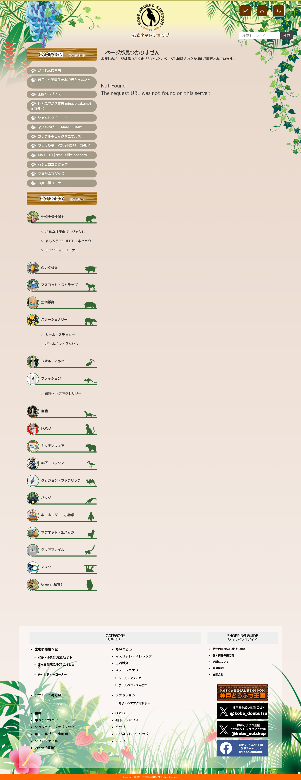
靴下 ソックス (52, 463)
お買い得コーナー (47, 183)
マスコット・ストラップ (59, 284)
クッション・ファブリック (61, 480)
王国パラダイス (46, 94)
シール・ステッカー (60, 334)
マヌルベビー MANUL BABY (56, 127)
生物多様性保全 (52, 216)
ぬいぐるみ (49, 267)
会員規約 (218, 668)
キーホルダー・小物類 (57, 515)
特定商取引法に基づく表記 (229, 649)
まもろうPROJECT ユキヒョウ (68, 241)
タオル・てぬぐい (54, 361)
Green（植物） (52, 584)
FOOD (46, 428)
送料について (221, 662)
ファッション (51, 378)
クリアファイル (52, 549)
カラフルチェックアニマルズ (56, 136)
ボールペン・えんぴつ (61, 344)
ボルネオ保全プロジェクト (65, 232)
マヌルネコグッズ (47, 173)
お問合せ (218, 674)
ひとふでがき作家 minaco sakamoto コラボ (61, 106)
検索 (286, 35)
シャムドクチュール (49, 118)
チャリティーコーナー (61, 250)
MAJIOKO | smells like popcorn (59, 155)
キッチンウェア (52, 445)
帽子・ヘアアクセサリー (63, 393)
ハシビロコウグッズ (49, 164)
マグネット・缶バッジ (57, 532)
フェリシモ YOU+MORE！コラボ (60, 145)
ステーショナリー (54, 319)
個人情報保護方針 (223, 655)
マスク (46, 567)
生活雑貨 (47, 302)
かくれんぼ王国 (46, 70)
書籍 (44, 411)
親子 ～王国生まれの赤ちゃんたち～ (61, 82)
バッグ (46, 497)
